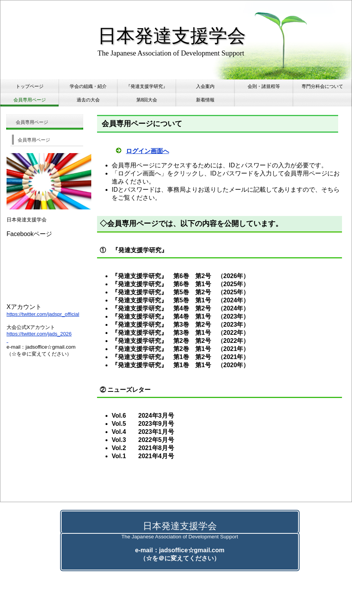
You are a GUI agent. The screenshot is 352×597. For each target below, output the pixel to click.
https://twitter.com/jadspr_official (43, 314)
